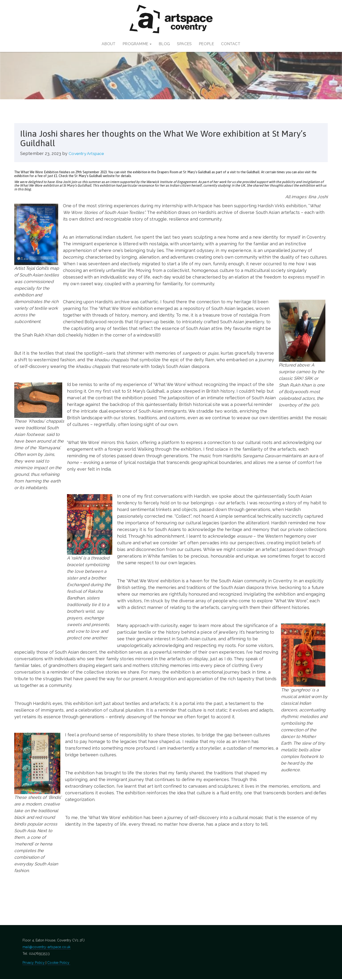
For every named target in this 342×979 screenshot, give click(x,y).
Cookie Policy (58, 963)
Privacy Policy (34, 963)
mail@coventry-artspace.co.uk (47, 947)
